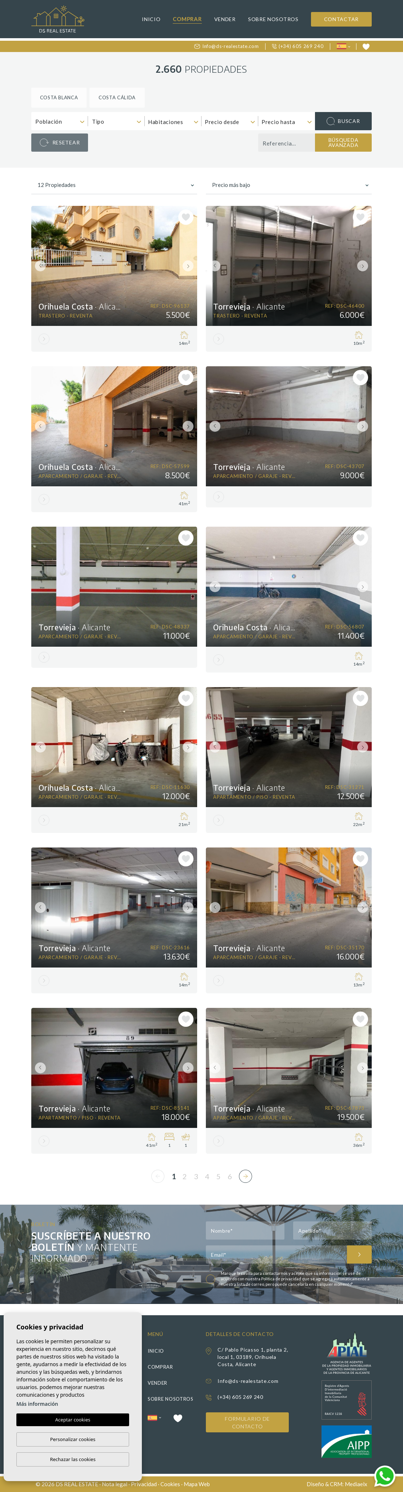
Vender (225, 19)
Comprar (187, 19)
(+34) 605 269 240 (298, 46)
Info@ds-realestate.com (226, 46)
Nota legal (114, 1484)
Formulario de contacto (247, 1422)
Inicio (151, 19)
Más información (37, 1404)
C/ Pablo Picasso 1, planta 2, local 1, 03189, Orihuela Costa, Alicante (253, 1357)
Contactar (341, 19)
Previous (38, 266)
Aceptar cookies (72, 1420)
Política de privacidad (281, 1278)
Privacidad (144, 1484)
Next (190, 266)
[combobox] (59, 121)
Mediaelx (356, 1484)
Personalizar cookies (73, 1439)
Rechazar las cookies (72, 1459)
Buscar (343, 121)
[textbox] (61, 121)
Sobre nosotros (273, 19)
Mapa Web (197, 1484)
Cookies (170, 1484)
